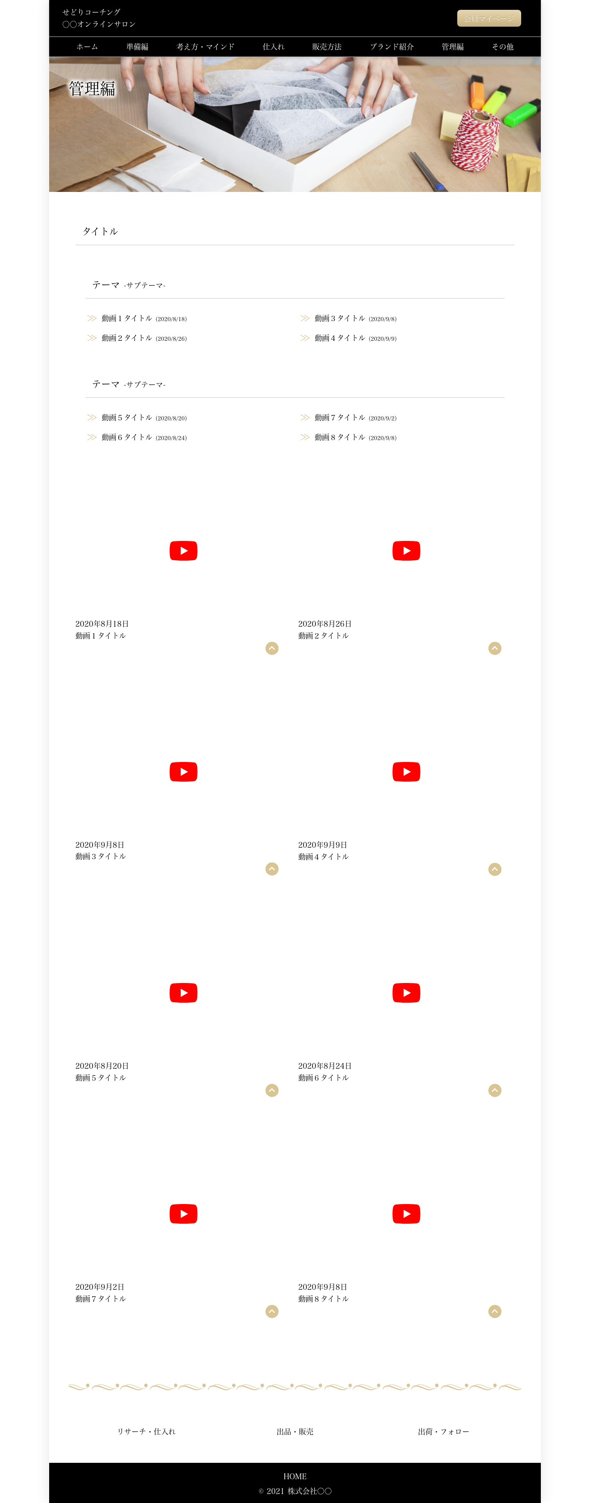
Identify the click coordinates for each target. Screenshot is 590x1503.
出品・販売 (295, 1431)
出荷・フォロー (444, 1431)
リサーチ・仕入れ (146, 1431)
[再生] (183, 551)
